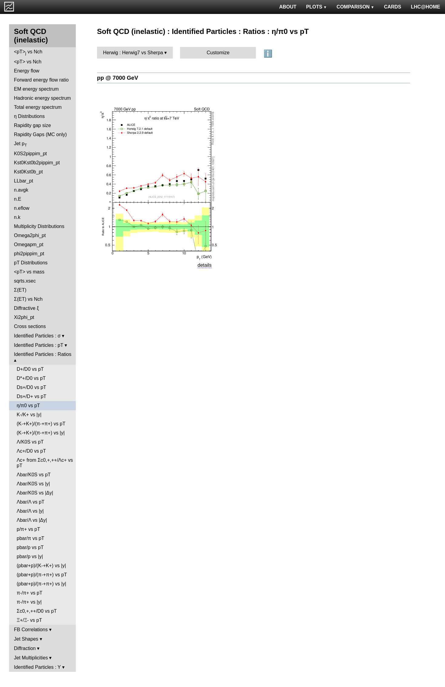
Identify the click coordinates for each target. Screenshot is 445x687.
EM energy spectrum (36, 89)
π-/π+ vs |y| (29, 602)
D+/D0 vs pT (30, 369)
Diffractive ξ (26, 308)
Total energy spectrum (38, 107)
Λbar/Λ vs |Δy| (32, 520)
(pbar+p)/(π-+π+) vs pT (42, 574)
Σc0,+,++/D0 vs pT (37, 611)
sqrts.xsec (25, 280)
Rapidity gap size (32, 125)
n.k (17, 217)
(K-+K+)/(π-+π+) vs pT (41, 423)
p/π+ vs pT (28, 529)
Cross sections (30, 326)
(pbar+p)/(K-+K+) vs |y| (41, 565)
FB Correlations (31, 629)
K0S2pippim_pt (30, 153)
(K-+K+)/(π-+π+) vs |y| (41, 432)
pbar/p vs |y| (30, 556)
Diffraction (25, 648)
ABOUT (287, 6)
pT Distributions (31, 262)
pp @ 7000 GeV (117, 78)
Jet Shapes (26, 639)
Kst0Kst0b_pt (28, 171)
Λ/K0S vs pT (30, 441)
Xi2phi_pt (24, 317)
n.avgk (21, 190)
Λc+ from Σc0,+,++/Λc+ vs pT (45, 462)
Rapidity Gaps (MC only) (40, 134)
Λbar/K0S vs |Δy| (35, 492)
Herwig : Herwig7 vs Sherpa (133, 52)
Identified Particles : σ (37, 335)
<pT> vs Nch (28, 52)
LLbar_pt (23, 180)
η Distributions (29, 116)
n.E (17, 199)
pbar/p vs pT (30, 547)
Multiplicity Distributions (39, 226)
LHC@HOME (425, 6)
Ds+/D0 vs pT (31, 387)
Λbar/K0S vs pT (34, 474)
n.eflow (21, 208)
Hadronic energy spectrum (42, 98)
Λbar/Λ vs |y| (30, 511)
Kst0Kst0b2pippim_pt (37, 162)
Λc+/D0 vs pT (31, 451)
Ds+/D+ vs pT (31, 396)
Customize (218, 52)
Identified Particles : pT (38, 345)
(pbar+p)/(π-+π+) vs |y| (41, 583)
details (205, 265)
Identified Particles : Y (37, 667)
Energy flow (26, 70)
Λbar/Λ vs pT (31, 501)
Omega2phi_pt (30, 235)
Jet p (20, 144)
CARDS (392, 6)
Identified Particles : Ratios (42, 354)
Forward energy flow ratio (41, 79)
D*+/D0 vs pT (31, 378)
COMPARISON (355, 6)
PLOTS (316, 6)
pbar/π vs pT (30, 538)
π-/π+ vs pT (29, 592)
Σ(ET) (20, 290)
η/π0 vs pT (28, 405)
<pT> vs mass (29, 271)
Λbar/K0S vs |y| (33, 483)
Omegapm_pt (28, 244)
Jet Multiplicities (31, 657)
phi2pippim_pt (29, 253)
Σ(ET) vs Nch (28, 299)
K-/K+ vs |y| (29, 414)
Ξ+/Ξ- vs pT (29, 620)
